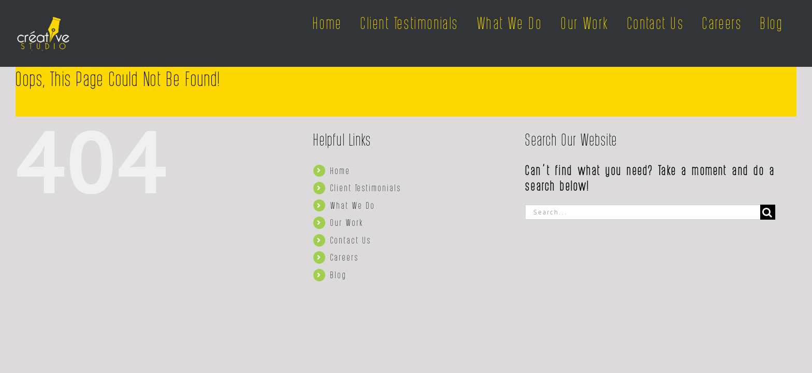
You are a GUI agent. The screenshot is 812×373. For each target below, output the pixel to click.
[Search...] (642, 212)
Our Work (347, 222)
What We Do (352, 205)
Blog (338, 274)
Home (340, 170)
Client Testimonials (365, 187)
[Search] (767, 212)
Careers (344, 257)
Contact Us (350, 240)
